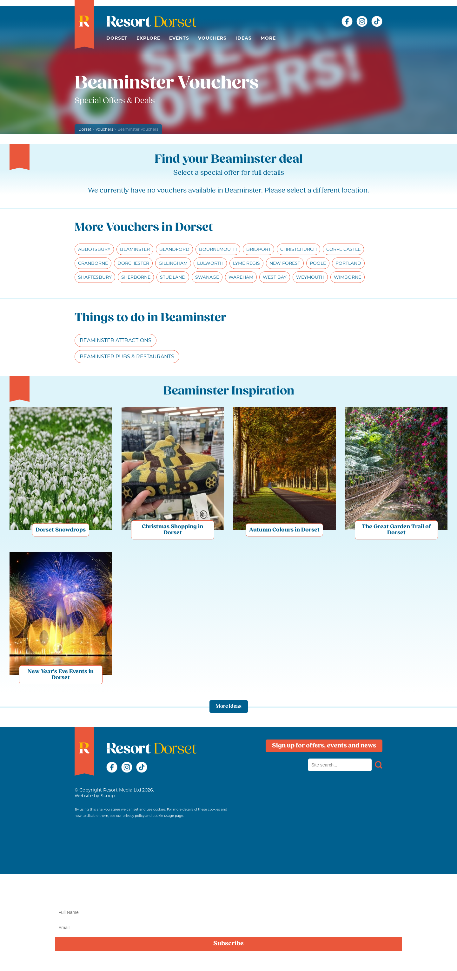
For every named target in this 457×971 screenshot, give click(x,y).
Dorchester (133, 263)
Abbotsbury (94, 249)
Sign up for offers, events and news (324, 746)
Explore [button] (148, 38)
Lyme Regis (246, 263)
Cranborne (93, 263)
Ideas (243, 38)
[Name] (228, 912)
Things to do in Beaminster (150, 318)
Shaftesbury (95, 277)
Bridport (258, 249)
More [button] (268, 38)
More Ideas (229, 706)
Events (179, 38)
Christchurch (298, 249)
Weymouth (310, 277)
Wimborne (347, 277)
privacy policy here (425, 959)
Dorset (117, 38)
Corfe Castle (343, 249)
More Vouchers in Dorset (144, 228)
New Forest (284, 263)
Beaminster (135, 249)
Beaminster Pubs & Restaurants (127, 357)
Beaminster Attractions (115, 340)
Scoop (108, 795)
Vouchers (212, 38)
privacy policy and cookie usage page (153, 816)
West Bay (275, 277)
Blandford (174, 249)
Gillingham (173, 263)
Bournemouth (218, 249)
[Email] (228, 928)
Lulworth (210, 263)
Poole (318, 263)
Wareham (240, 277)
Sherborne (135, 277)
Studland (173, 277)
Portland (348, 263)
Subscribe (228, 944)
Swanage (207, 277)
